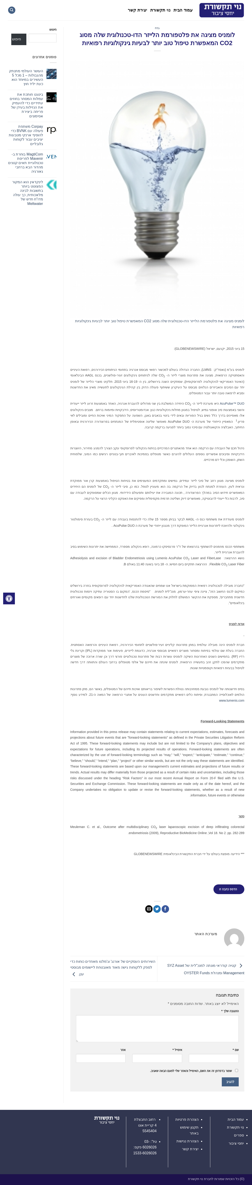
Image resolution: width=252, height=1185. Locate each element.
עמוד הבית (183, 10)
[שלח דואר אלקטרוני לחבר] (149, 909)
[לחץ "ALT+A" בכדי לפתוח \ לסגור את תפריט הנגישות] (9, 598)
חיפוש (52, 29)
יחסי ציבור (236, 1143)
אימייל (177, 1050)
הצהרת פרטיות (186, 1119)
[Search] (11, 10)
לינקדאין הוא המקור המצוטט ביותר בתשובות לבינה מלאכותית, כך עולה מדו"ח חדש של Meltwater (27, 193)
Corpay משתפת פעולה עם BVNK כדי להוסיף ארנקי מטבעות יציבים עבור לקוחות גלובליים (26, 135)
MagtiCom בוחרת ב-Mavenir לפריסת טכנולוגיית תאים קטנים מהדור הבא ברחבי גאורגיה (25, 163)
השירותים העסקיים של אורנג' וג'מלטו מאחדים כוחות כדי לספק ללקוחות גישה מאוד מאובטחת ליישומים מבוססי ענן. (112, 968)
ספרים (239, 1135)
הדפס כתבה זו (228, 889)
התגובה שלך (230, 1011)
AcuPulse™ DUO (232, 403)
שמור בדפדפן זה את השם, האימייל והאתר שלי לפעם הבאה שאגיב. (191, 1071)
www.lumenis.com (231, 700)
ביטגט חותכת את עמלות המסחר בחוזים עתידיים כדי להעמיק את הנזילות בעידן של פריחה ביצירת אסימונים (26, 105)
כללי (157, 28)
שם (236, 1050)
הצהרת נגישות (187, 1141)
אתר (123, 1050)
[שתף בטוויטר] (157, 909)
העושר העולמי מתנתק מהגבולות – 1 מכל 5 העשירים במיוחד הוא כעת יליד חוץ (26, 77)
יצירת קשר (137, 10)
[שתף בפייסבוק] (165, 909)
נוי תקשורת (160, 10)
